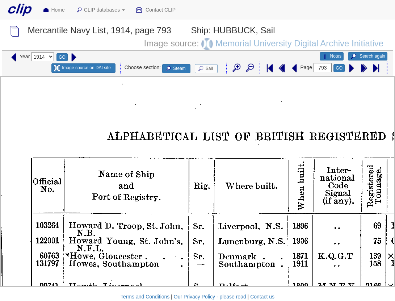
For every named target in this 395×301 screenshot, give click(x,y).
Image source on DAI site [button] (82, 68)
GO (62, 57)
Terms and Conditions (145, 297)
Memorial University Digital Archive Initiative (299, 43)
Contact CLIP (156, 10)
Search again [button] (367, 56)
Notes (331, 56)
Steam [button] (175, 69)
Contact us (262, 297)
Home (53, 10)
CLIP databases (100, 10)
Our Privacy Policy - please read (210, 297)
